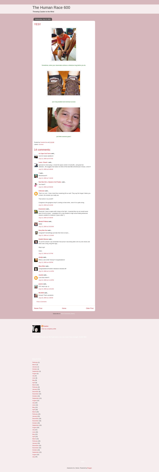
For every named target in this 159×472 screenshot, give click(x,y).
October (34, 369)
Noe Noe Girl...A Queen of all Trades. (50, 182)
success (41, 144)
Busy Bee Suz (43, 230)
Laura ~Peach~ (43, 162)
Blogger (89, 468)
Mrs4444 (41, 293)
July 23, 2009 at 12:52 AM (46, 289)
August (34, 373)
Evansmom (42, 209)
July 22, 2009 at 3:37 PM (46, 253)
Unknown (42, 191)
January (34, 367)
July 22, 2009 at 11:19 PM (46, 280)
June (33, 378)
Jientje (41, 257)
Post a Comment (41, 301)
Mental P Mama (43, 221)
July (33, 376)
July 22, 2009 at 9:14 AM (46, 205)
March (34, 364)
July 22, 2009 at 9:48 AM (46, 217)
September (35, 371)
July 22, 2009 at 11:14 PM (46, 271)
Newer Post (38, 308)
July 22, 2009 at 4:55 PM (46, 262)
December (35, 391)
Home (64, 308)
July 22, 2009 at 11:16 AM (46, 235)
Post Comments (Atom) (68, 313)
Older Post (89, 308)
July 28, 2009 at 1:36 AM (46, 298)
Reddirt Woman (43, 239)
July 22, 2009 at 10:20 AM (46, 226)
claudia (41, 275)
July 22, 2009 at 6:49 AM (46, 169)
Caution (46, 326)
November (35, 394)
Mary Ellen (42, 266)
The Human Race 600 (51, 7)
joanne (41, 284)
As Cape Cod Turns (45, 153)
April (33, 382)
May (33, 380)
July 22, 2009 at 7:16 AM (46, 178)
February (35, 362)
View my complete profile (48, 329)
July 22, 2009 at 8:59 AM (46, 187)
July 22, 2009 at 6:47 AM (46, 158)
